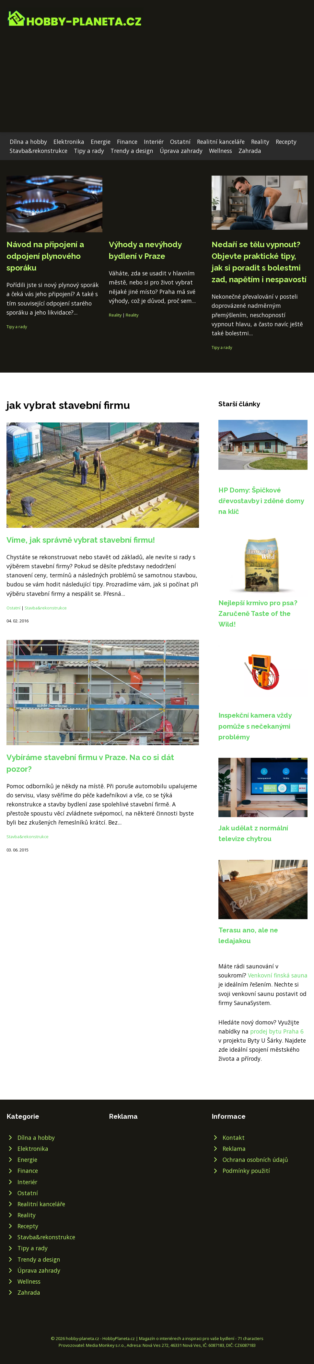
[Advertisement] (157, 75)
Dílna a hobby (28, 141)
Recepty (286, 141)
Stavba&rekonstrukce (38, 151)
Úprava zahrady (181, 151)
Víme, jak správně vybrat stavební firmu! (80, 540)
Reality (260, 141)
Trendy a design (131, 151)
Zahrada (249, 151)
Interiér (154, 141)
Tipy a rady (89, 151)
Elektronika (68, 141)
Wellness (220, 151)
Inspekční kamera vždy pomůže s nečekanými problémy (254, 726)
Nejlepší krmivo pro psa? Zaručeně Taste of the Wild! (257, 614)
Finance (127, 141)
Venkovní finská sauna (278, 975)
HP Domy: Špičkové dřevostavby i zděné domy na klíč (261, 501)
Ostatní (180, 141)
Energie (100, 141)
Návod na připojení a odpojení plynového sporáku (45, 256)
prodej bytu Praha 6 (277, 1031)
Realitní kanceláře (221, 141)
